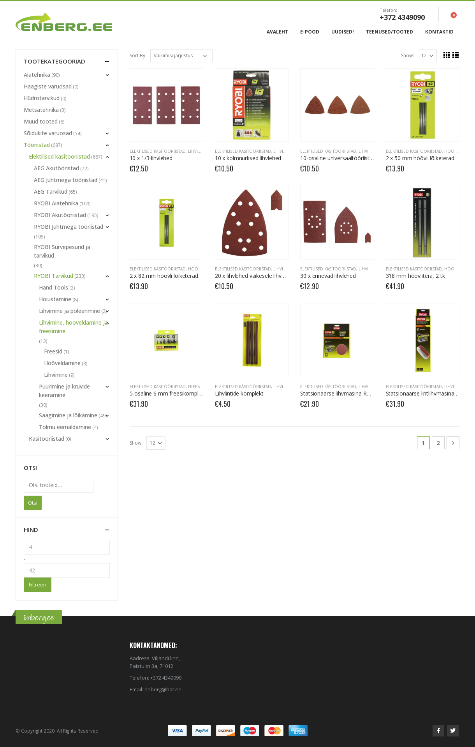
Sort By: (138, 55)
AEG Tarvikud (50, 191)
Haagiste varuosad (48, 86)
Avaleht (277, 31)
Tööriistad (37, 144)
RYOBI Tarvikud (53, 275)
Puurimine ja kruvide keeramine (64, 391)
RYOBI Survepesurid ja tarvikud (62, 251)
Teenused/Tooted (389, 31)
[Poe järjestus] (181, 55)
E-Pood (309, 31)
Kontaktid (439, 31)
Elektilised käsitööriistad (158, 151)
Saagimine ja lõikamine (68, 415)
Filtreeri (37, 584)
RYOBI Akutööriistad (60, 215)
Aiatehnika (37, 74)
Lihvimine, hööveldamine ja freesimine (73, 327)
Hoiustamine (55, 299)
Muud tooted (41, 121)
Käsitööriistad (46, 438)
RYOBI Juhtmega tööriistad (68, 226)
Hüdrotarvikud (42, 98)
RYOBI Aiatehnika (56, 203)
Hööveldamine (62, 363)
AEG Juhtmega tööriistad (65, 180)
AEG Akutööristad (56, 168)
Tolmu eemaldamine (65, 427)
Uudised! (342, 31)
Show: (407, 55)
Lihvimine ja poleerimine (69, 310)
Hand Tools (53, 287)
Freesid (196, 386)
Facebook (438, 730)
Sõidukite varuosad (48, 133)
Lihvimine (198, 151)
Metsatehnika (41, 109)
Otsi (32, 502)
